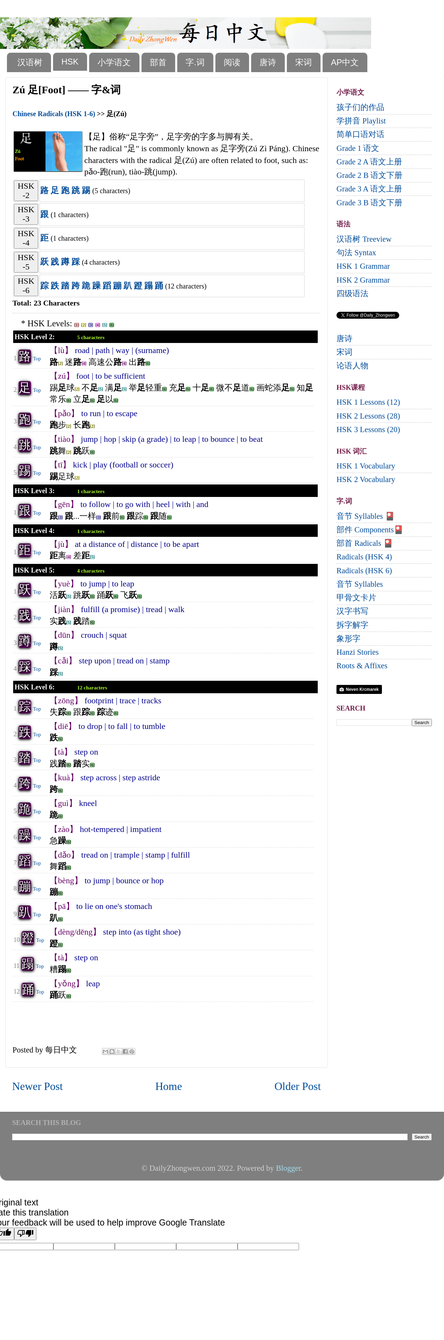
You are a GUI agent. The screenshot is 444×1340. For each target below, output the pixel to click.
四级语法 (352, 293)
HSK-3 (26, 214)
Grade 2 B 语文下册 (369, 175)
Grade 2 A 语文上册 (369, 161)
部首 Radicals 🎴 (364, 543)
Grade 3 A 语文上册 (369, 188)
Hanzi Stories (357, 652)
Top (37, 358)
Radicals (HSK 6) (364, 570)
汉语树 (29, 62)
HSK (69, 61)
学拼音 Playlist (361, 121)
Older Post (297, 1086)
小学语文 (114, 62)
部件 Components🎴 (369, 529)
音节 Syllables (359, 584)
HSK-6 (26, 285)
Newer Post (37, 1086)
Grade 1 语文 (357, 148)
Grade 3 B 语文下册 (369, 202)
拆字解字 (352, 625)
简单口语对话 (360, 134)
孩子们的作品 (360, 107)
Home (168, 1086)
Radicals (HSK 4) (364, 556)
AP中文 (345, 62)
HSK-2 (26, 190)
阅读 (232, 62)
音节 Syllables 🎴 (365, 516)
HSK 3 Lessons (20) (368, 429)
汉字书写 (352, 611)
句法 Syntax (356, 252)
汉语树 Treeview (364, 239)
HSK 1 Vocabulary (365, 466)
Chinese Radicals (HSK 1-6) (53, 114)
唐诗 (267, 62)
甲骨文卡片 (356, 597)
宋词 (303, 62)
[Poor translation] (25, 1234)
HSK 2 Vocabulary (365, 479)
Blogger (288, 1168)
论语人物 (352, 365)
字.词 (195, 62)
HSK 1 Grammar (363, 266)
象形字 (348, 638)
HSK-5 (26, 262)
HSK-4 (26, 238)
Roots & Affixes (361, 665)
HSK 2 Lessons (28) (368, 416)
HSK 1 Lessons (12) (368, 402)
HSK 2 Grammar (363, 280)
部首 (158, 62)
